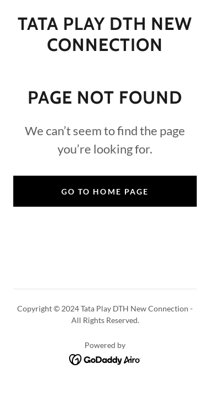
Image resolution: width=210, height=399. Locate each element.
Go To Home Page (104, 191)
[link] (105, 34)
